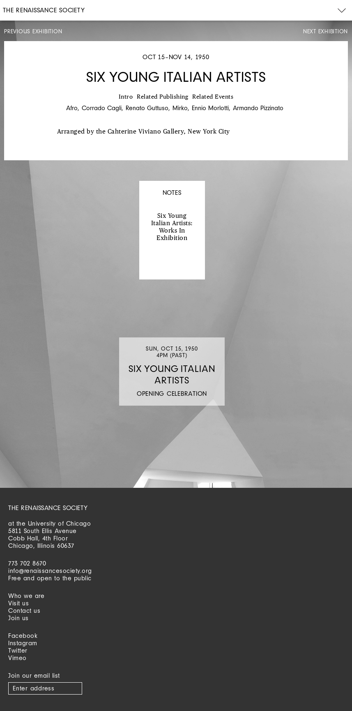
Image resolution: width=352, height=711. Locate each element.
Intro (126, 97)
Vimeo (17, 658)
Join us (18, 618)
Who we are (26, 596)
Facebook (22, 635)
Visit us (18, 603)
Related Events (212, 97)
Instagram (22, 643)
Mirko (180, 108)
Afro (72, 108)
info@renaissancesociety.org (50, 571)
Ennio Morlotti (210, 108)
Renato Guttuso (147, 108)
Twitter (18, 650)
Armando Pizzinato (258, 108)
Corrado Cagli (102, 108)
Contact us (24, 610)
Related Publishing (162, 97)
